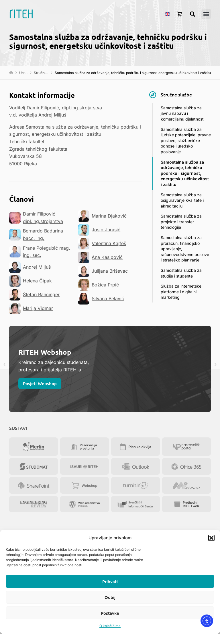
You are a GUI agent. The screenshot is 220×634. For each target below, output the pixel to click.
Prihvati (110, 581)
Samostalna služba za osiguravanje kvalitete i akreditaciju (182, 200)
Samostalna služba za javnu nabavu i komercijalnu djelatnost (182, 113)
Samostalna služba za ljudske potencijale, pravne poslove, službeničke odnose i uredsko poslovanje (186, 140)
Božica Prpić (98, 285)
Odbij (110, 597)
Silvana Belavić (101, 299)
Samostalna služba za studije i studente (181, 273)
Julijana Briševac (103, 271)
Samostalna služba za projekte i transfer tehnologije (181, 222)
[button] (211, 538)
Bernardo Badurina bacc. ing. (36, 234)
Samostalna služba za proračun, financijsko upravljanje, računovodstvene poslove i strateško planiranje (185, 248)
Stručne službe (46, 73)
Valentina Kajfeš (102, 243)
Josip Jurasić (99, 230)
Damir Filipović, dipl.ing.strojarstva (64, 107)
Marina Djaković (102, 216)
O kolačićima (110, 626)
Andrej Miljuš (52, 115)
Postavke (110, 613)
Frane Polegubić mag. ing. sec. (39, 251)
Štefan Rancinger (34, 294)
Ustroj (24, 73)
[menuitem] (167, 13)
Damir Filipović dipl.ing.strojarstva (36, 217)
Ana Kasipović (100, 257)
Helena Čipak (30, 281)
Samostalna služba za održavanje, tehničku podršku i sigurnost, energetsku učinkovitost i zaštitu (185, 173)
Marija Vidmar (31, 308)
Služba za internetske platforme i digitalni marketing (181, 292)
